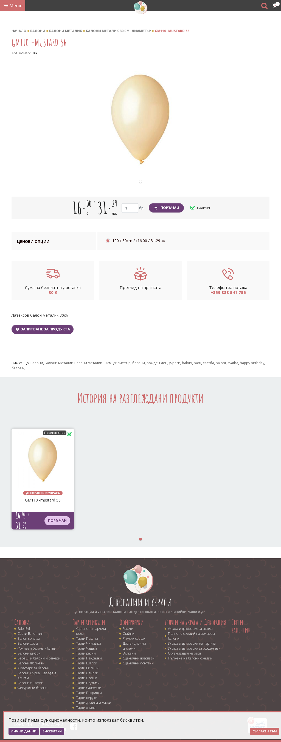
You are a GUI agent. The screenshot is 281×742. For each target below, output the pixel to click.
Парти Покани (87, 638)
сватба (208, 362)
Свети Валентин (30, 633)
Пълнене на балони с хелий (190, 658)
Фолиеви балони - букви (37, 648)
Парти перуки (86, 697)
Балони (37, 31)
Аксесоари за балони (33, 668)
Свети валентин (241, 626)
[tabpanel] (140, 119)
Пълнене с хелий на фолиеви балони (191, 636)
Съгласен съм (264, 731)
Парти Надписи (88, 683)
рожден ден (157, 362)
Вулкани (129, 653)
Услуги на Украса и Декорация (195, 622)
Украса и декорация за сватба (190, 628)
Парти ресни (86, 653)
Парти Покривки (89, 692)
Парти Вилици (87, 668)
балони (138, 362)
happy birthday (252, 362)
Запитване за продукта (42, 329)
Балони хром (28, 643)
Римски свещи (134, 638)
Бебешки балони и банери (39, 658)
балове (18, 368)
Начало (19, 31)
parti (197, 362)
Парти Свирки (87, 673)
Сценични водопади (138, 658)
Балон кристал (29, 638)
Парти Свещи (86, 678)
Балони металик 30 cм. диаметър (118, 31)
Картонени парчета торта (91, 631)
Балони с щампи (30, 683)
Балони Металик (65, 31)
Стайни (128, 633)
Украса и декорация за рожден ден (194, 648)
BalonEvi (24, 628)
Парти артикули (88, 622)
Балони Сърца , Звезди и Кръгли (37, 675)
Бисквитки (52, 731)
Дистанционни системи (134, 646)
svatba (232, 362)
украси (174, 362)
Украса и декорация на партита (192, 643)
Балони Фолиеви (31, 663)
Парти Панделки (89, 658)
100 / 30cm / (138, 240)
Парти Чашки (86, 648)
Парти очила (85, 707)
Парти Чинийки (88, 643)
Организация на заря (184, 653)
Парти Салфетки (88, 688)
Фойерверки (131, 622)
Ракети (128, 628)
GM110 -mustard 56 (172, 31)
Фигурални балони (32, 688)
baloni (187, 362)
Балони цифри (29, 653)
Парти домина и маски (93, 702)
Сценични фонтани (138, 663)
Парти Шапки (86, 663)
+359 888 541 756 (228, 292)
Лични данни (23, 731)
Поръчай (166, 207)
